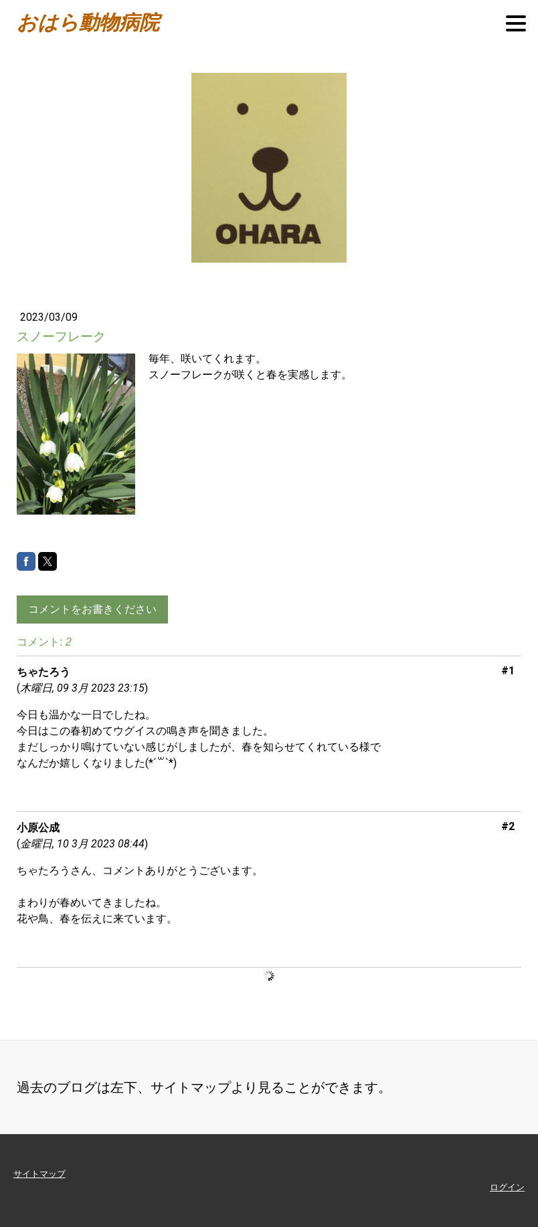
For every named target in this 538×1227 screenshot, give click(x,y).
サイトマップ (39, 1174)
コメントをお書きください (92, 609)
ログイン (507, 1187)
